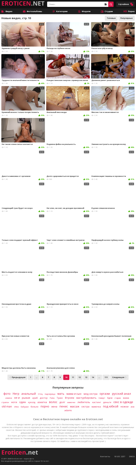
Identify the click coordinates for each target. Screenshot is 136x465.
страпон (5, 402)
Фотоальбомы (32, 11)
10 (66, 377)
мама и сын (73, 394)
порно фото (29, 459)
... (36, 377)
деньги (107, 402)
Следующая (119, 377)
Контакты (105, 456)
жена (54, 406)
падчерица (50, 394)
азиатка (42, 402)
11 (73, 377)
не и (17, 397)
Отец (40, 394)
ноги (14, 402)
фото (6, 394)
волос (53, 402)
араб (35, 397)
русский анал (121, 394)
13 (86, 377)
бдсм (109, 397)
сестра (85, 406)
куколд (31, 402)
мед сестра (90, 394)
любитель (83, 402)
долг (62, 402)
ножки (124, 406)
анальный (28, 394)
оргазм (105, 394)
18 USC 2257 (119, 456)
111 (106, 377)
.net (19, 452)
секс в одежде (123, 402)
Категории (59, 11)
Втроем (69, 397)
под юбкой (110, 406)
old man (7, 406)
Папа (52, 398)
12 (79, 377)
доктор (44, 397)
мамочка (96, 406)
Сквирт (102, 398)
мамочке (71, 402)
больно (34, 406)
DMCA (132, 456)
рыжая (26, 397)
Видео (6, 11)
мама (126, 397)
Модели (84, 11)
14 (93, 377)
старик (117, 398)
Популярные (126, 18)
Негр (16, 394)
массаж (74, 406)
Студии (107, 11)
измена (8, 398)
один (22, 402)
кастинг (96, 402)
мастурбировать (86, 397)
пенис (63, 406)
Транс (60, 397)
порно (45, 406)
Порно (129, 11)
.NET (22, 3)
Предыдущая (17, 377)
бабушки (25, 406)
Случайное (125, 4)
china (16, 406)
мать (60, 394)
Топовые (111, 18)
